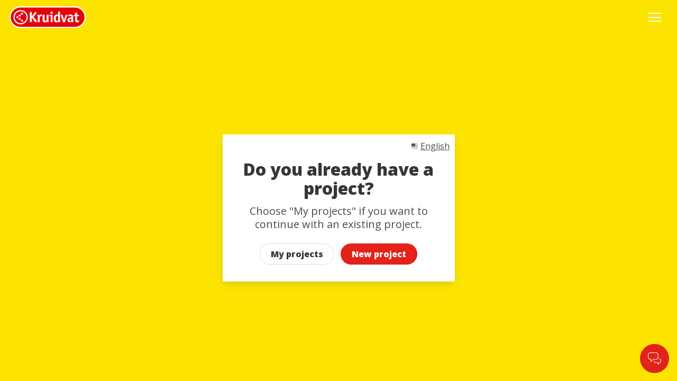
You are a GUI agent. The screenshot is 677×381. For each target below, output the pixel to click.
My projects (297, 254)
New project (379, 254)
